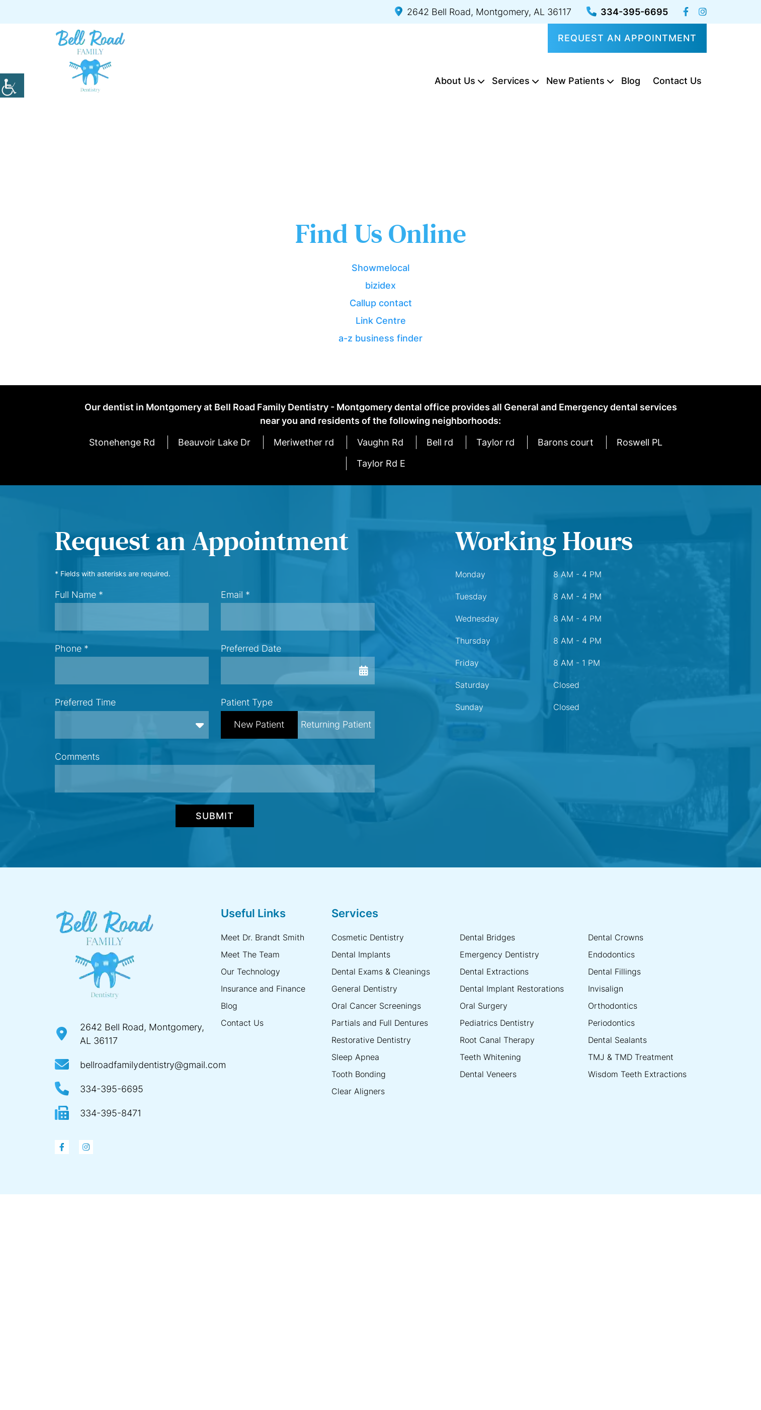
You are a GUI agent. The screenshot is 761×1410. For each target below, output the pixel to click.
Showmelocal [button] (380, 267)
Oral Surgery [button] (484, 1006)
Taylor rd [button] (495, 442)
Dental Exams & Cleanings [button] (380, 971)
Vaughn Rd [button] (380, 442)
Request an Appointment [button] (627, 38)
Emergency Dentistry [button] (499, 954)
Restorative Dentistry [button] (371, 1040)
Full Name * (79, 594)
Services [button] (511, 80)
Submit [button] (215, 816)
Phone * (72, 648)
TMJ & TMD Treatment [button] (630, 1057)
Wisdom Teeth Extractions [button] (637, 1074)
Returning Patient (336, 724)
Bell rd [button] (440, 442)
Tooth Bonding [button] (358, 1074)
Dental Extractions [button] (494, 971)
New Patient (259, 724)
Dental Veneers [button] (488, 1074)
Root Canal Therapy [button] (497, 1040)
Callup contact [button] (381, 303)
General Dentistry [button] (364, 989)
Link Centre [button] (381, 320)
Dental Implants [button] (360, 954)
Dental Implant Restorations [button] (512, 989)
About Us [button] (455, 80)
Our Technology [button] (250, 971)
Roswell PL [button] (639, 442)
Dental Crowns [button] (615, 937)
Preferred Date (251, 648)
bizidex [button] (380, 285)
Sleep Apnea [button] (355, 1057)
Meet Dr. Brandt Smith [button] (262, 937)
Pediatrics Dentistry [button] (497, 1023)
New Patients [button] (575, 80)
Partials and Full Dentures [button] (379, 1023)
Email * (235, 594)
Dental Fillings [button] (614, 971)
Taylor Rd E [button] (381, 463)
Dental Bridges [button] (487, 937)
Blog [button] (630, 80)
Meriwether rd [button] (304, 442)
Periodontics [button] (611, 1023)
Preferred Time (85, 702)
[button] (12, 85)
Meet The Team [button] (250, 954)
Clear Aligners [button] (358, 1091)
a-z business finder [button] (380, 338)
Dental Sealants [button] (617, 1040)
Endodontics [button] (611, 954)
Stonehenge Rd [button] (122, 442)
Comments (77, 756)
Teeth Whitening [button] (490, 1057)
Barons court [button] (566, 442)
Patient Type (247, 702)
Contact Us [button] (677, 80)
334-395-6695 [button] (627, 12)
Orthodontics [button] (612, 1006)
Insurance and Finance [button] (263, 989)
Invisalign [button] (605, 989)
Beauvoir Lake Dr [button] (214, 442)
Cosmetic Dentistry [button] (367, 937)
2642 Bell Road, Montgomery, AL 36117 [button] (483, 12)
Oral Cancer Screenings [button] (376, 1006)
